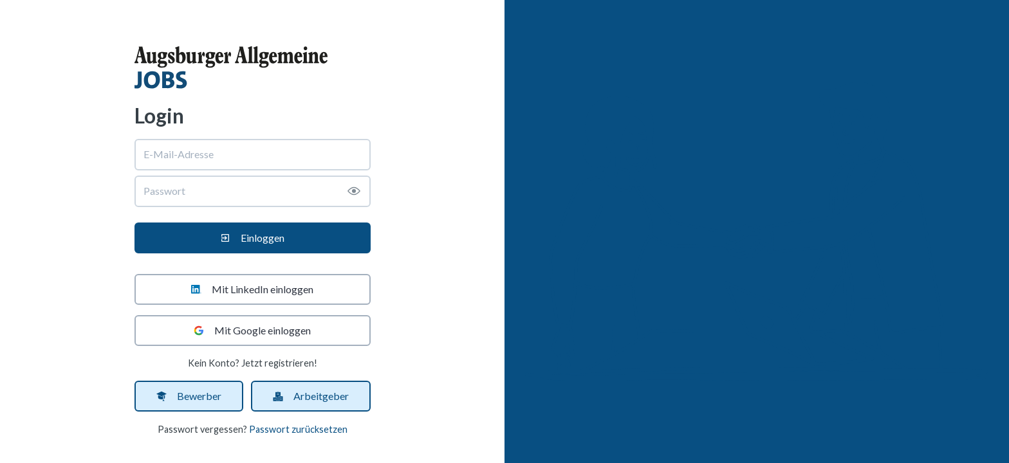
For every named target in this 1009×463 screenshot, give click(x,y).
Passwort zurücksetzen (298, 429)
